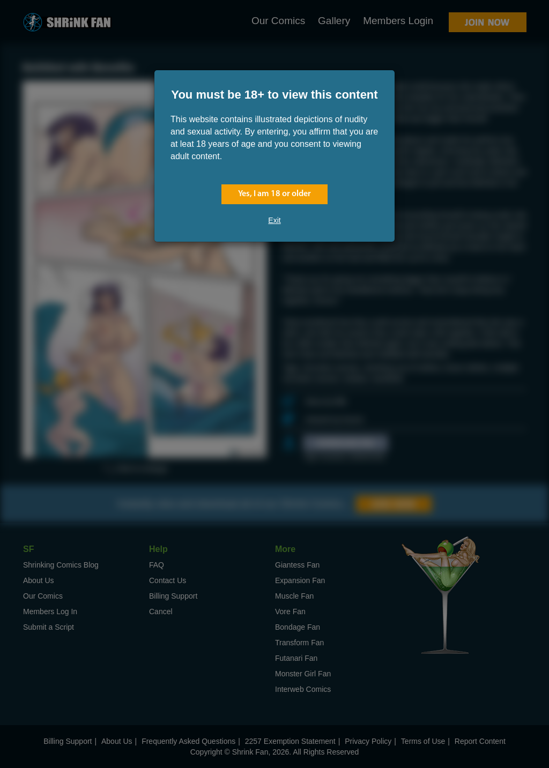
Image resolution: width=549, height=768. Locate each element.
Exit (274, 220)
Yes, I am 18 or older (274, 194)
